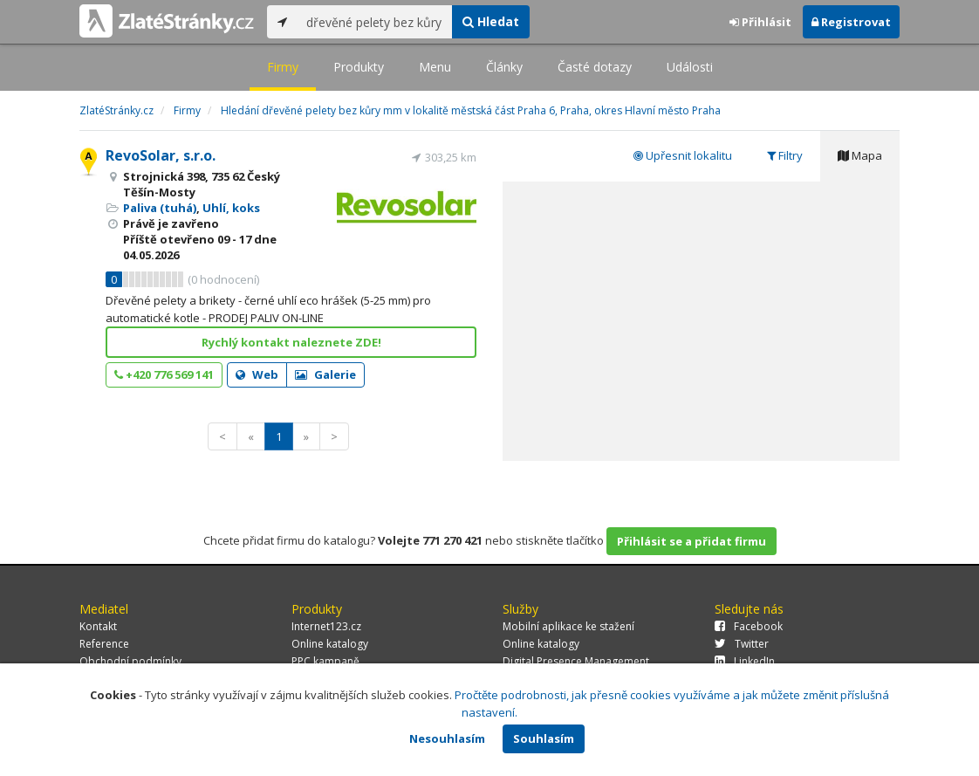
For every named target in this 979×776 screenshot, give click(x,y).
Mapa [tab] (860, 155)
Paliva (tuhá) (159, 208)
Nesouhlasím (447, 738)
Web (257, 374)
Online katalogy (329, 643)
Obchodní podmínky (130, 661)
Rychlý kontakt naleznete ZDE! (291, 342)
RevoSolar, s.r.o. (161, 155)
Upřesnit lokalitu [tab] (682, 155)
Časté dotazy (595, 66)
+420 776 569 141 (164, 374)
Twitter (742, 643)
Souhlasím (543, 738)
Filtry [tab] (785, 155)
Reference (104, 643)
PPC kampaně (325, 661)
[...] (375, 21)
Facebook (749, 626)
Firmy (282, 66)
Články (504, 66)
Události (690, 66)
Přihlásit (760, 22)
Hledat (490, 21)
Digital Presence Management (576, 661)
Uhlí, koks (231, 208)
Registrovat (851, 22)
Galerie (325, 374)
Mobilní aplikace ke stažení (568, 626)
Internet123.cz (326, 626)
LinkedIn (745, 661)
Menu (435, 66)
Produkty (358, 66)
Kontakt (98, 626)
